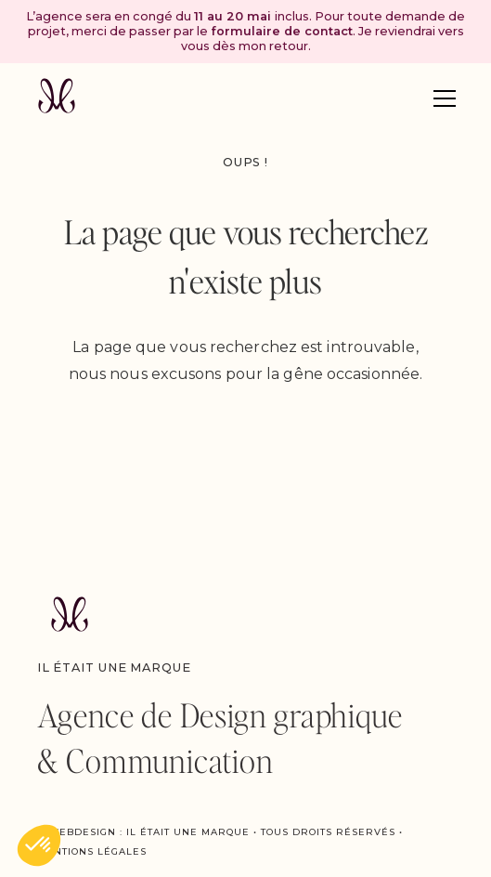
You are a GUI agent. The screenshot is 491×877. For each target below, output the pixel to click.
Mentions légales (92, 851)
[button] (444, 98)
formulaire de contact (282, 31)
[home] (56, 98)
